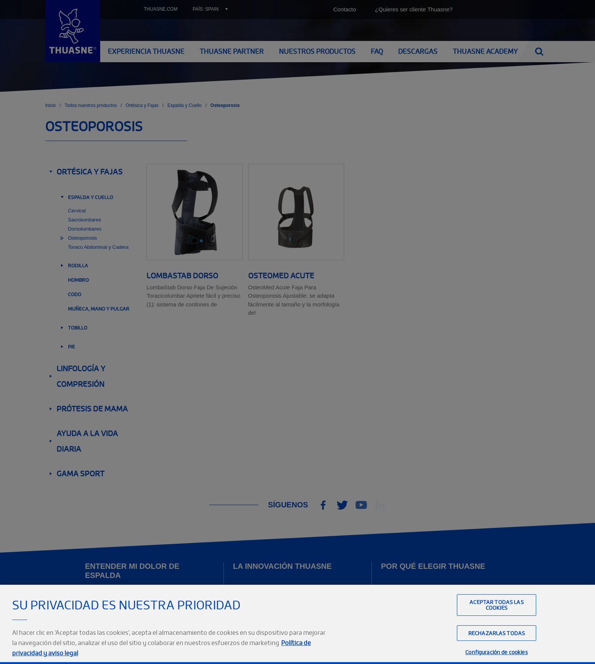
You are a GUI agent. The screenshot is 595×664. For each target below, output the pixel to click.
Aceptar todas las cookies (496, 621)
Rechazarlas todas (496, 649)
